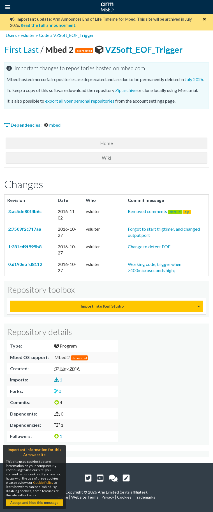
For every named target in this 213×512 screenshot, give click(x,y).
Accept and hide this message (34, 503)
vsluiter (28, 35)
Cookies (124, 497)
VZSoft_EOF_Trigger (73, 35)
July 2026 (194, 79)
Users (11, 35)
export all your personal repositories (79, 100)
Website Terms (84, 497)
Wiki (106, 158)
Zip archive (125, 90)
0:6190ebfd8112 (24, 264)
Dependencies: (23, 125)
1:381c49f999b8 (24, 246)
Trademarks (145, 497)
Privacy (107, 497)
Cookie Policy (43, 482)
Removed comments (159, 211)
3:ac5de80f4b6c (24, 211)
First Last (22, 49)
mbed (52, 125)
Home (106, 143)
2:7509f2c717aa (24, 229)
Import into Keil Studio (102, 306)
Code (44, 35)
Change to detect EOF (149, 246)
